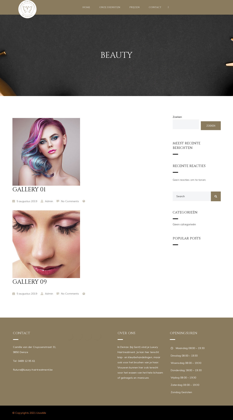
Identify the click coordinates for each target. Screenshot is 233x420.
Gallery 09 (29, 282)
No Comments (70, 201)
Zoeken (177, 117)
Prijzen (134, 7)
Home (86, 7)
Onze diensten (109, 7)
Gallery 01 (29, 190)
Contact (155, 7)
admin (49, 201)
